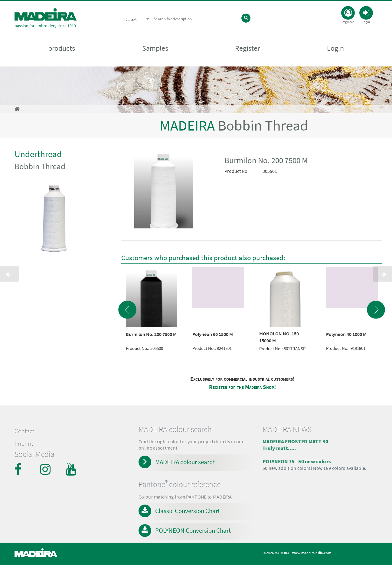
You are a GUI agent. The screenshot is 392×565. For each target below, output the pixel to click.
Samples (155, 48)
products (61, 48)
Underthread (38, 154)
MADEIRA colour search (185, 462)
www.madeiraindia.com (311, 552)
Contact (24, 431)
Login (335, 48)
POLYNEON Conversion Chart (193, 530)
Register (247, 48)
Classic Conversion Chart (187, 511)
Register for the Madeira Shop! (242, 386)
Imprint (24, 443)
